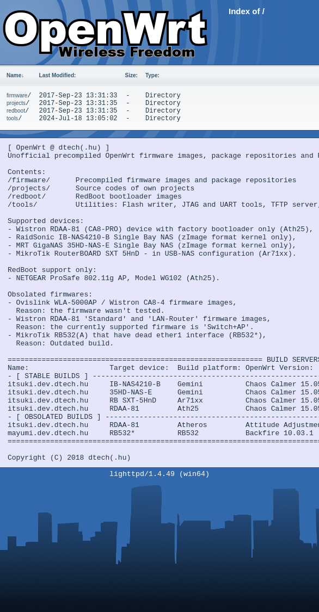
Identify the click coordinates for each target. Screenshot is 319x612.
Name (15, 75)
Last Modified (57, 75)
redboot (16, 111)
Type (152, 75)
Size (131, 75)
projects (16, 103)
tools (12, 118)
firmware (17, 95)
